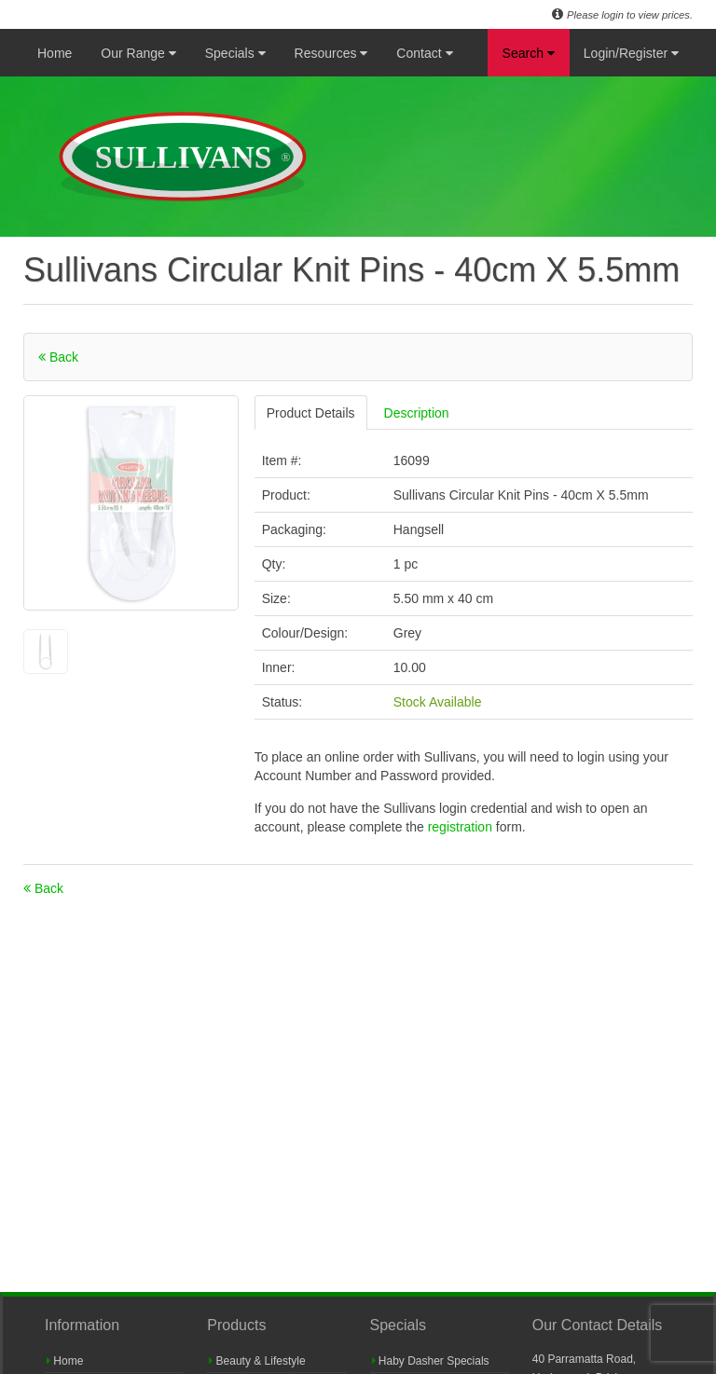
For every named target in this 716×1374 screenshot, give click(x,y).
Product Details (311, 412)
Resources (331, 53)
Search (529, 53)
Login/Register (631, 53)
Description (416, 412)
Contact (424, 53)
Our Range (138, 53)
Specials (235, 53)
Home (54, 53)
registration (462, 826)
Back (58, 357)
